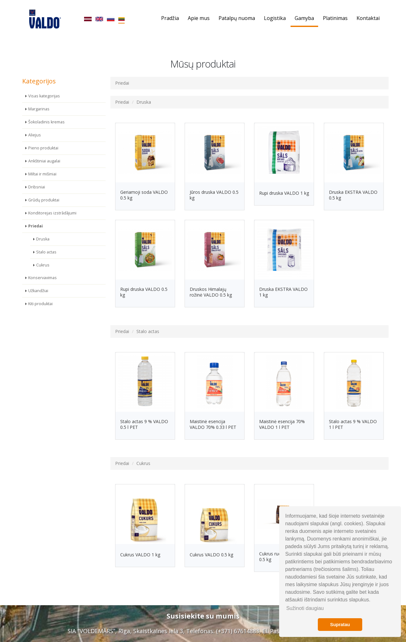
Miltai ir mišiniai (42, 173)
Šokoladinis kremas (46, 121)
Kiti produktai (40, 303)
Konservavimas (42, 277)
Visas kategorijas (44, 95)
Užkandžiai (38, 290)
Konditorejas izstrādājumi (52, 212)
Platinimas (335, 18)
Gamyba (304, 18)
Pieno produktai (43, 147)
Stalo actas (46, 251)
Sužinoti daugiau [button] (305, 608)
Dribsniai (36, 186)
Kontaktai (368, 18)
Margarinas (38, 108)
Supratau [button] (340, 624)
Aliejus (34, 134)
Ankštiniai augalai (44, 160)
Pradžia (170, 18)
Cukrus (42, 264)
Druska (42, 238)
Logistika (275, 18)
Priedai (35, 225)
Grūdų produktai (43, 199)
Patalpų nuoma (237, 18)
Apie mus (199, 18)
